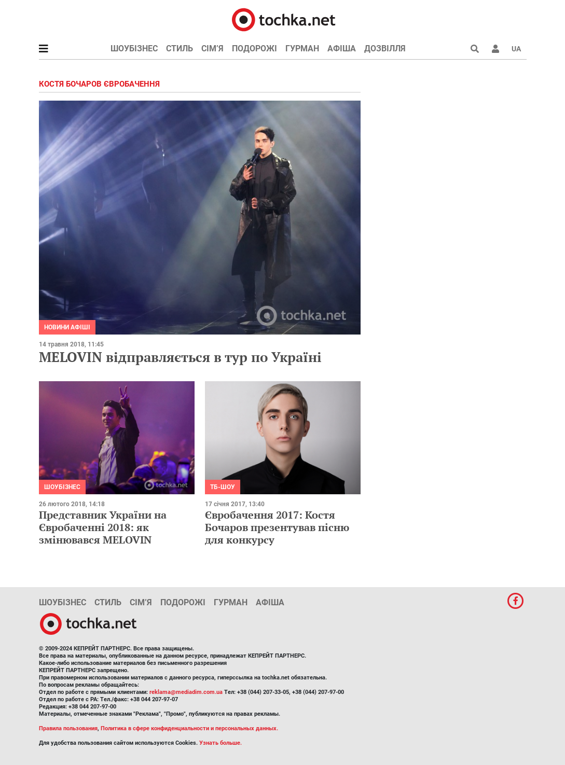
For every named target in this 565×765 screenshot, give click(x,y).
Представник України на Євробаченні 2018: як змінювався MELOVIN (103, 527)
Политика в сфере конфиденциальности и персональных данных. (189, 728)
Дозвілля (385, 48)
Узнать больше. (220, 743)
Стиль (179, 48)
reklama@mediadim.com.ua (186, 692)
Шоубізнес (134, 48)
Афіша (341, 48)
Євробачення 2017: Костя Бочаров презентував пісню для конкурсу (277, 527)
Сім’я (212, 48)
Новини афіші (67, 327)
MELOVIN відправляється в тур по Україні (180, 357)
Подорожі (254, 48)
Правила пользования (68, 728)
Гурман (302, 48)
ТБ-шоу (222, 487)
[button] (495, 48)
